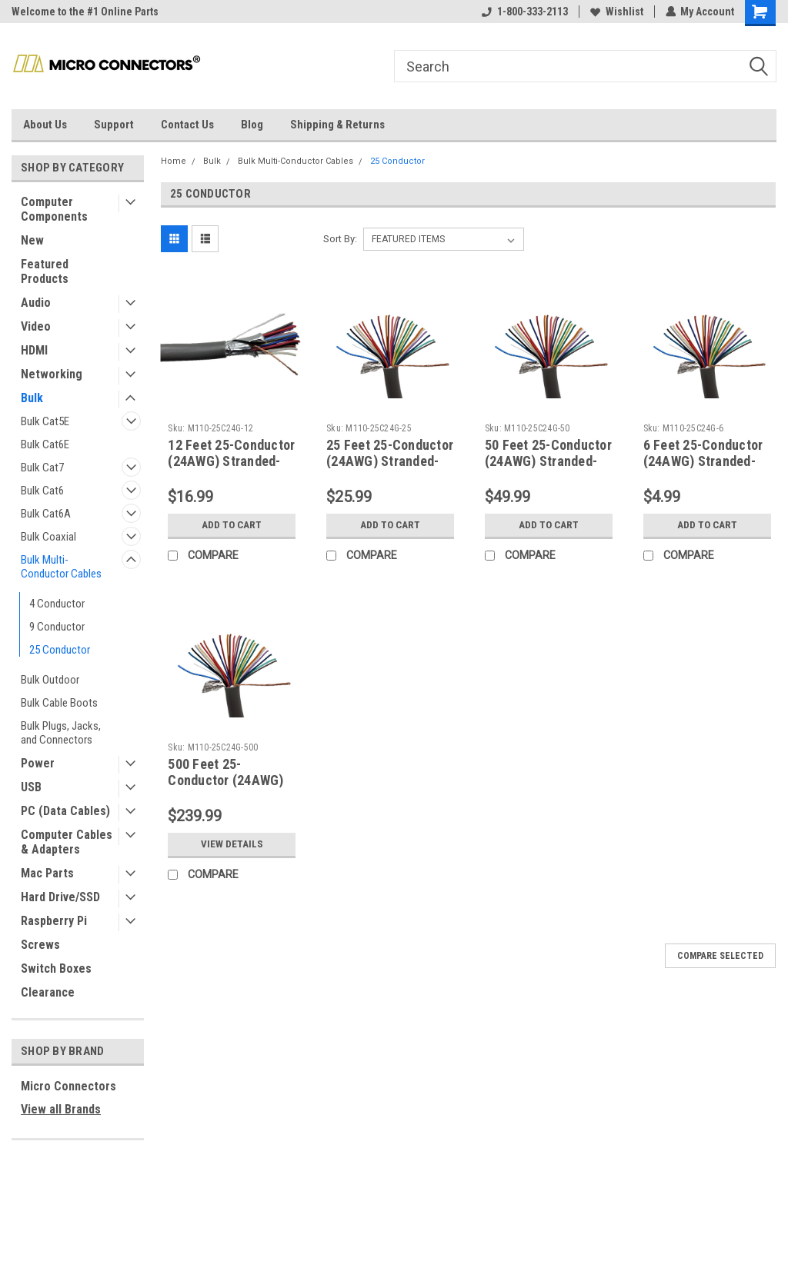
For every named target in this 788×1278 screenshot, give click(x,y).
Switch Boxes (56, 968)
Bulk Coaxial (48, 537)
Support (114, 124)
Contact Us (187, 124)
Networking (51, 374)
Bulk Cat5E (45, 421)
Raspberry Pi (54, 921)
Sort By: (340, 239)
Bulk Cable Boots (59, 703)
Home (173, 161)
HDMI (34, 350)
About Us (45, 124)
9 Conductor (57, 627)
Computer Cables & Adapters (66, 842)
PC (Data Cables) (65, 811)
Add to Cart (232, 525)
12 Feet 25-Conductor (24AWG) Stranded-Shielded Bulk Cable (231, 461)
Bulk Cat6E (45, 444)
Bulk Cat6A (46, 514)
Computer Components (54, 209)
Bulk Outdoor (50, 680)
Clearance (48, 992)
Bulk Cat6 (42, 491)
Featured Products (44, 271)
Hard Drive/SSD (60, 897)
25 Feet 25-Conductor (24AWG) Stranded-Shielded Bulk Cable (389, 461)
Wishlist (616, 11)
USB (31, 787)
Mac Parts (47, 873)
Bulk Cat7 (42, 467)
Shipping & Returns (337, 124)
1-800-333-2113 (524, 11)
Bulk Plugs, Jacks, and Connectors (61, 733)
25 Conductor (59, 650)
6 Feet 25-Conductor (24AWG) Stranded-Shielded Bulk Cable (703, 461)
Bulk (32, 398)
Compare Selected (720, 955)
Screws (40, 944)
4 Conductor (57, 604)
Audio (36, 302)
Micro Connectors (68, 1086)
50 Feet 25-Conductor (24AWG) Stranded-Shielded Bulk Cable (548, 461)
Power (38, 763)
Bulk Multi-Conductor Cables (61, 567)
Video (36, 326)
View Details (231, 844)
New (32, 240)
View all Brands (61, 1109)
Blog (252, 124)
